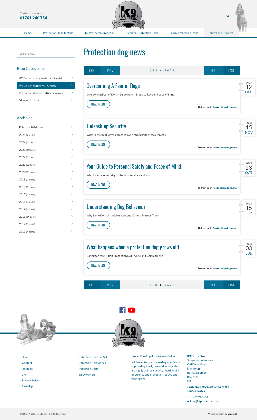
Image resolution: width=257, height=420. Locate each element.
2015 (27, 201)
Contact (27, 362)
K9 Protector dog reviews (40, 78)
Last (231, 70)
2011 (27, 231)
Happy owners (86, 374)
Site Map (27, 386)
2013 (27, 216)
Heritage (27, 368)
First (92, 70)
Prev (110, 70)
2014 (27, 209)
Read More (98, 104)
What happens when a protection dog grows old (133, 247)
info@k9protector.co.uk (204, 401)
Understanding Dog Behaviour (116, 207)
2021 (27, 164)
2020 (27, 172)
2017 (27, 194)
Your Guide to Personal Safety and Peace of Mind (134, 166)
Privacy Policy (30, 380)
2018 (27, 186)
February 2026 (32, 127)
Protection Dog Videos (92, 362)
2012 (27, 224)
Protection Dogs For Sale (93, 357)
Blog (24, 374)
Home (25, 357)
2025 (27, 134)
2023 (27, 149)
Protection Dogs (88, 368)
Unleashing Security (106, 126)
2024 (27, 142)
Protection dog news (37, 85)
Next (214, 70)
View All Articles (29, 100)
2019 (27, 179)
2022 (27, 157)
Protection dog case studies (41, 93)
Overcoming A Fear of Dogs (113, 86)
